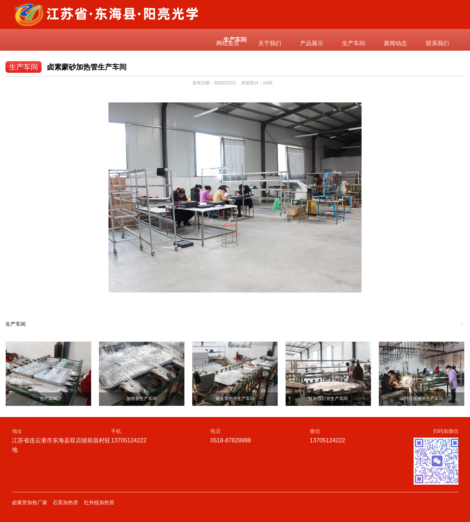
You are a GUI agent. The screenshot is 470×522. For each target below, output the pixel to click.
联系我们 (437, 43)
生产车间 (353, 43)
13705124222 (128, 440)
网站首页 (227, 43)
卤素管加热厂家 (29, 502)
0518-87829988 (230, 440)
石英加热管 (65, 502)
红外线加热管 (99, 502)
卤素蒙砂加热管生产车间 (87, 67)
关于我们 (269, 43)
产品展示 (311, 43)
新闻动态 (395, 43)
